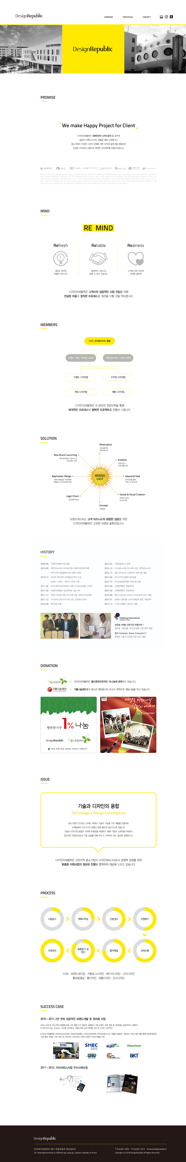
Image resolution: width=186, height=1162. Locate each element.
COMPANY (108, 17)
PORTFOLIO (128, 17)
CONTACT (147, 17)
